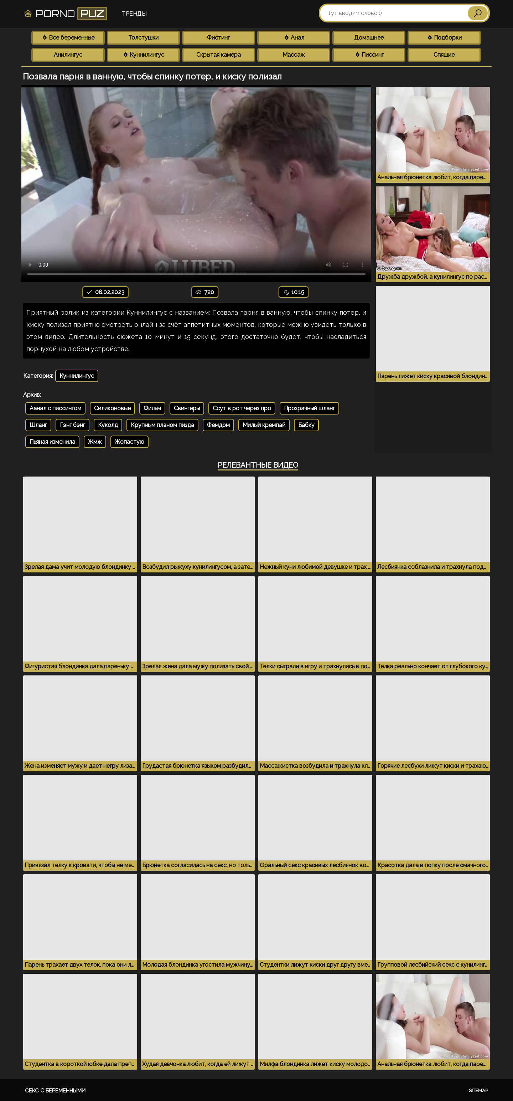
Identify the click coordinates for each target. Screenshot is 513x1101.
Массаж (294, 54)
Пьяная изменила (52, 441)
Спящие (444, 54)
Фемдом (218, 425)
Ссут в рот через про (242, 408)
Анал (294, 37)
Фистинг (218, 37)
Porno (65, 13)
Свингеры (187, 408)
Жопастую (129, 441)
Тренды (134, 13)
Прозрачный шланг (309, 408)
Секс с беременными (55, 1090)
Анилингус (68, 54)
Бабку (306, 425)
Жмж (95, 441)
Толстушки (143, 37)
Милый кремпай (264, 425)
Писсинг (369, 54)
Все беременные (68, 37)
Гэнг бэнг (72, 425)
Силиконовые (112, 408)
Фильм (152, 408)
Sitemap (478, 1090)
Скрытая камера (218, 54)
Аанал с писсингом (55, 408)
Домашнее (369, 37)
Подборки (444, 37)
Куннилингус (143, 54)
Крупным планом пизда (162, 425)
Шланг (38, 425)
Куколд (108, 425)
